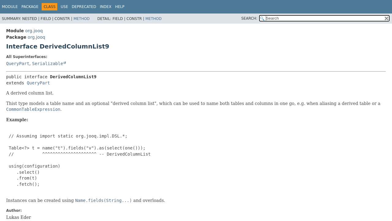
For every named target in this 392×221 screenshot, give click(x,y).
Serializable (47, 63)
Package (29, 7)
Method (82, 19)
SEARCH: (249, 18)
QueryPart (17, 63)
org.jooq (34, 30)
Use (64, 7)
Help (120, 7)
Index (105, 7)
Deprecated (84, 7)
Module (10, 7)
